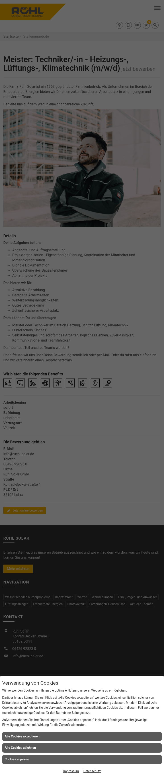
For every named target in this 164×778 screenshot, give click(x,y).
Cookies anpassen (17, 759)
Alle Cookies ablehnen (20, 747)
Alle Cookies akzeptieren (22, 736)
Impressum (71, 771)
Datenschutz (92, 771)
